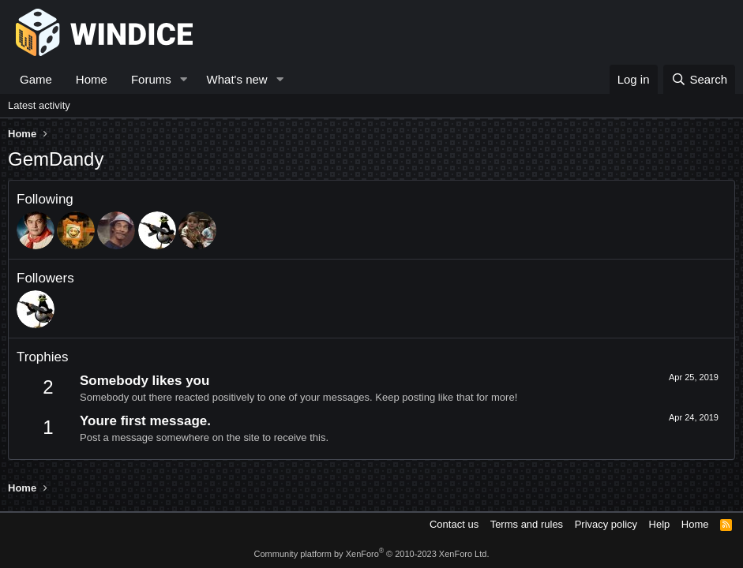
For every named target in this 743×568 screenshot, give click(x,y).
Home (91, 79)
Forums (151, 79)
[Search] (699, 79)
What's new (237, 79)
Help (659, 524)
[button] (184, 79)
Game (36, 79)
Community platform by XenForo (372, 554)
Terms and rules (526, 524)
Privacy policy (606, 524)
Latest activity (39, 105)
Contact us (454, 524)
